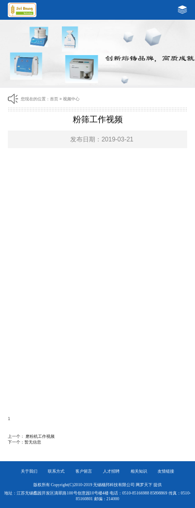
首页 (54, 99)
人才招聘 (111, 471)
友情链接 (166, 471)
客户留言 (83, 471)
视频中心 (71, 99)
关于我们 (29, 471)
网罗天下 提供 (149, 485)
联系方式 (56, 471)
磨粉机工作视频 (40, 436)
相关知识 (139, 471)
